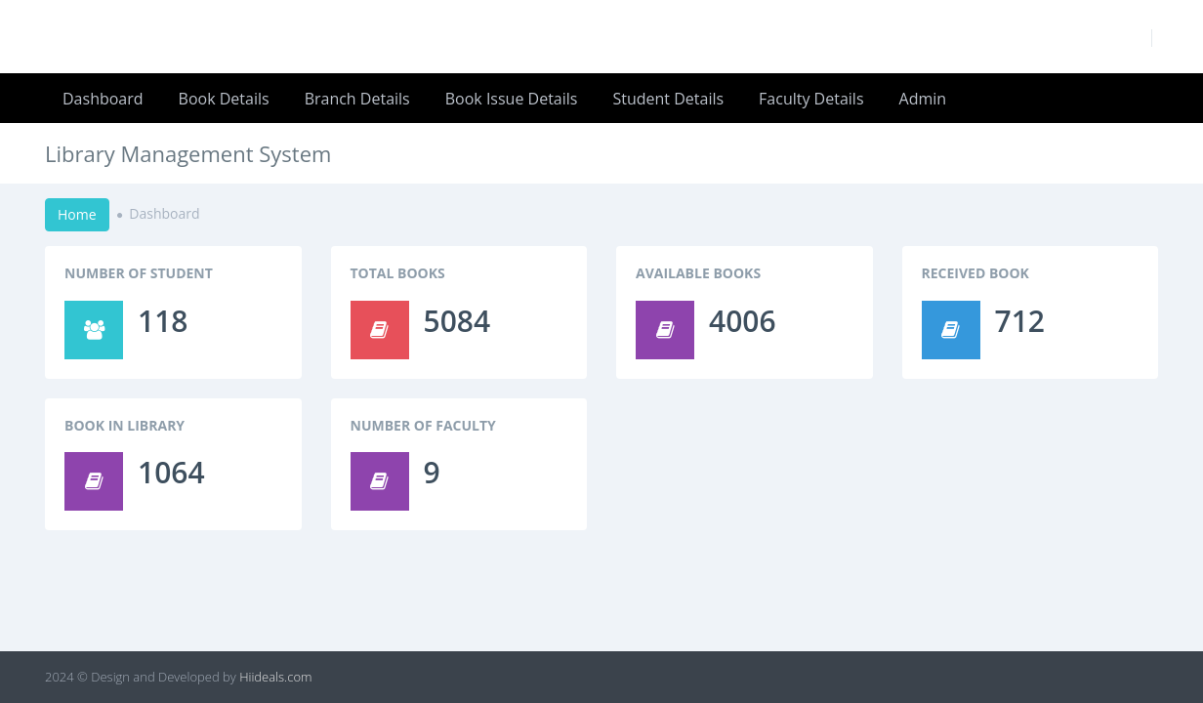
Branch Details (357, 98)
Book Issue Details (511, 98)
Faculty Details (811, 98)
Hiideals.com (275, 676)
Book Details (224, 98)
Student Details (668, 98)
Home (77, 214)
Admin (923, 98)
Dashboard (103, 98)
